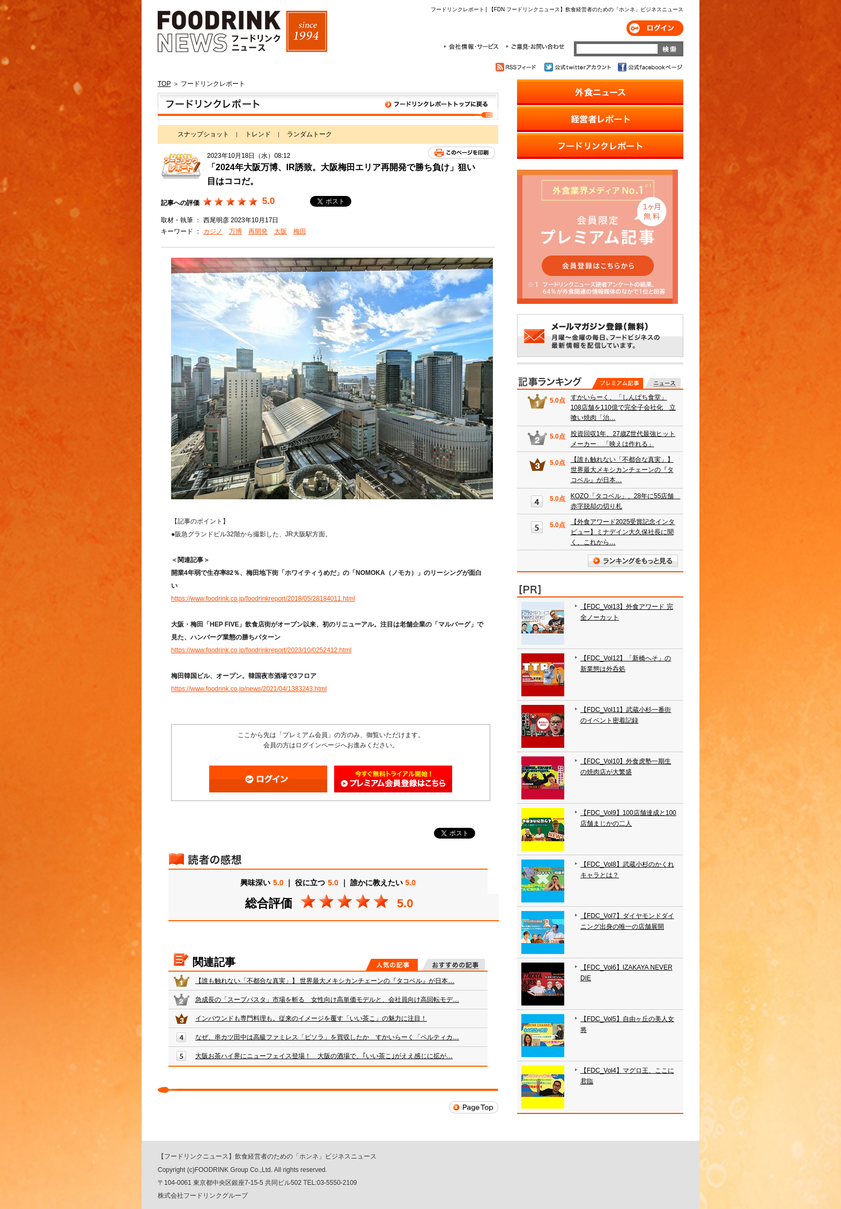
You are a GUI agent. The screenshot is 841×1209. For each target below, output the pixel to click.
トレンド (258, 134)
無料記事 (663, 383)
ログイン (654, 28)
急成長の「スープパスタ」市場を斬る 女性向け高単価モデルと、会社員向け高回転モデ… (327, 999)
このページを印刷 (461, 153)
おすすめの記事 (453, 965)
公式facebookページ (649, 67)
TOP (164, 84)
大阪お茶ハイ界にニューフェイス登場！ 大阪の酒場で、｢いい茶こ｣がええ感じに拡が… (324, 1056)
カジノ (213, 231)
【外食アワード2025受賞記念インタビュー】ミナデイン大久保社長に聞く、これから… (623, 532)
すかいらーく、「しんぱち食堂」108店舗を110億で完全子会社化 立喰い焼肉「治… (623, 407)
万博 (235, 231)
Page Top (473, 1107)
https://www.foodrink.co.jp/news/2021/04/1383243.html (249, 689)
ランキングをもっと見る (633, 561)
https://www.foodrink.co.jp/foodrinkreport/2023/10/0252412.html (261, 650)
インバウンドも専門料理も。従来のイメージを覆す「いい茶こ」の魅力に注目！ (311, 1018)
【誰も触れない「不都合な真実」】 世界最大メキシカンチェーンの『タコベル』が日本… (324, 981)
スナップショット (203, 134)
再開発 (258, 231)
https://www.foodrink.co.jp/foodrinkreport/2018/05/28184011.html (263, 598)
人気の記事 (392, 965)
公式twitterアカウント (578, 67)
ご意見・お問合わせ (535, 46)
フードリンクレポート (328, 106)
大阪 (280, 231)
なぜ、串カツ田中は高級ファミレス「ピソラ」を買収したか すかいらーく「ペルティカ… (327, 1037)
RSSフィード (517, 67)
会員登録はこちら (393, 779)
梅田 (299, 231)
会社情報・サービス (473, 46)
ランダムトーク (309, 134)
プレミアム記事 (617, 383)
